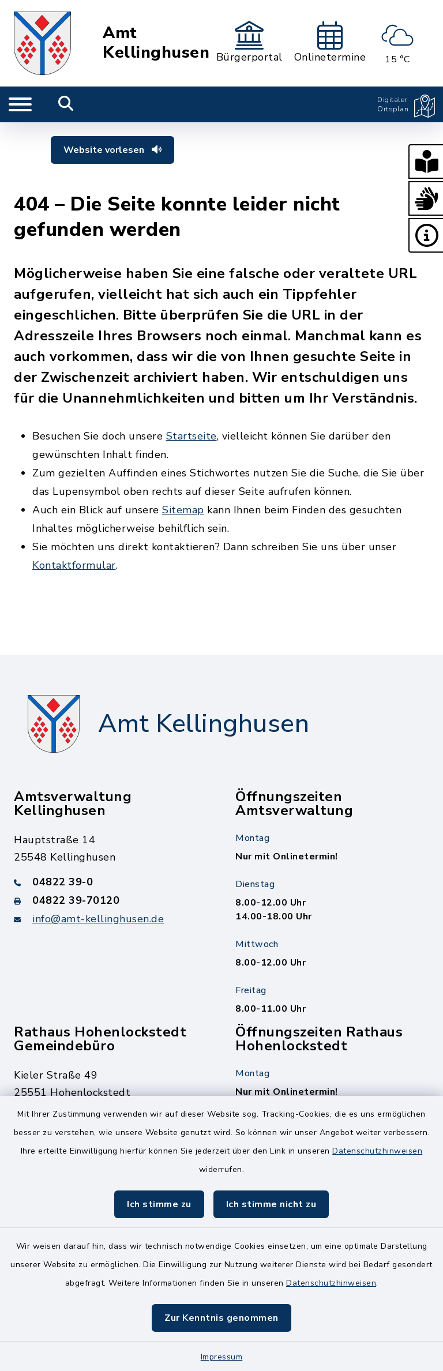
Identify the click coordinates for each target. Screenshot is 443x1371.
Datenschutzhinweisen (377, 1150)
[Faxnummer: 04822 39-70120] (111, 900)
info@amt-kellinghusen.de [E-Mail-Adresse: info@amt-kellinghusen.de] (98, 919)
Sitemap (183, 510)
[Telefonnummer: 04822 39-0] (111, 882)
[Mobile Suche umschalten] (66, 104)
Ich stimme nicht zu (271, 1204)
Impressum (222, 1356)
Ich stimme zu (159, 1204)
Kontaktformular (74, 565)
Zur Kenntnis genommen (221, 1318)
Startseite (191, 436)
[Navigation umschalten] (20, 104)
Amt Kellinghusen (156, 43)
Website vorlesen (112, 150)
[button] (425, 161)
